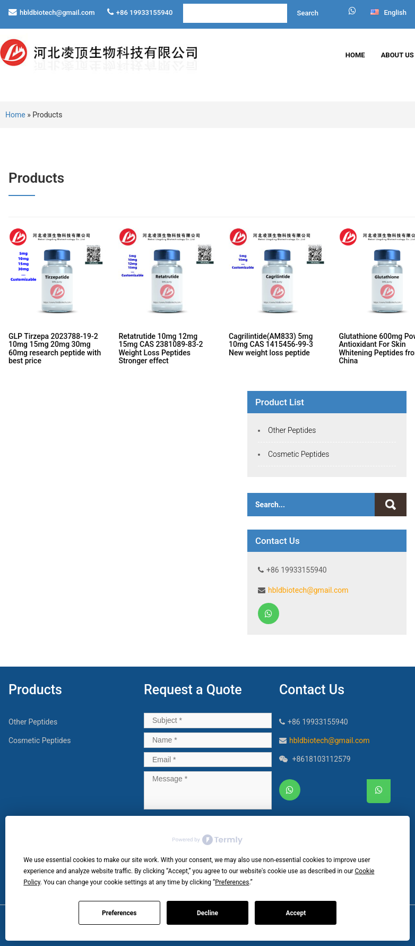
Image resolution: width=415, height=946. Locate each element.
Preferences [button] (232, 882)
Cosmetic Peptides (298, 454)
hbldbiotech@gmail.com (57, 12)
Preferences (119, 913)
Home (355, 55)
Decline (207, 913)
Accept (296, 913)
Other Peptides (292, 430)
